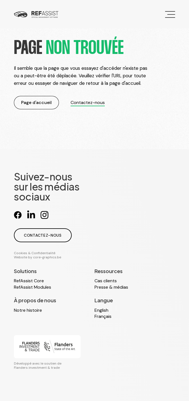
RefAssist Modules (32, 287)
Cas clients (105, 281)
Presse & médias (111, 287)
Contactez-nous (88, 102)
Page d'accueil (36, 102)
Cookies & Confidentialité (34, 253)
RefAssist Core (29, 281)
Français (102, 316)
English (101, 310)
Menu (167, 11)
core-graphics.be (47, 257)
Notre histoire (28, 310)
